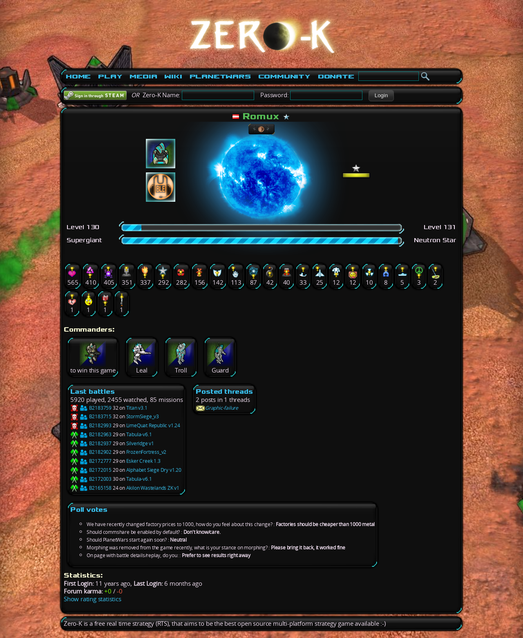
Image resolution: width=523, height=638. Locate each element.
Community (284, 76)
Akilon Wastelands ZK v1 (152, 487)
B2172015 (91, 469)
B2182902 (91, 451)
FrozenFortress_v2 (146, 451)
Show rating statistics (92, 599)
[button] (381, 95)
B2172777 (91, 460)
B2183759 (91, 407)
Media (143, 76)
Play (110, 76)
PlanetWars (220, 76)
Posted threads (224, 391)
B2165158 (91, 487)
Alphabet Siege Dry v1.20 (153, 469)
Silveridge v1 (140, 443)
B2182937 (91, 443)
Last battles (92, 391)
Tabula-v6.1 (139, 434)
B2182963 (91, 434)
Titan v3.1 (137, 407)
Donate (336, 76)
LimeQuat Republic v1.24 (153, 425)
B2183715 (91, 416)
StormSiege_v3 (142, 416)
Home (78, 76)
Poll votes (88, 509)
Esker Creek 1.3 (143, 460)
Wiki (173, 76)
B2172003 (91, 478)
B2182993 (91, 425)
